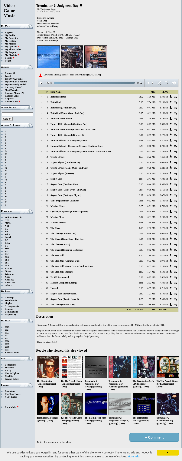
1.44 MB (164, 107)
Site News (9, 367)
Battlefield (55, 102)
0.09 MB (151, 135)
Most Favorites (12, 90)
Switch (8, 237)
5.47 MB (164, 255)
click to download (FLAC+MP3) (85, 74)
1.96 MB (151, 255)
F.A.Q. (8, 370)
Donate (10, 58)
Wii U (8, 234)
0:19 (141, 107)
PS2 (7, 254)
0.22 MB (164, 168)
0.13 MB (151, 151)
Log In (8, 60)
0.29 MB (164, 151)
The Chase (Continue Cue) (63, 233)
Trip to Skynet (57, 157)
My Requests (11, 52)
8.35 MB (164, 304)
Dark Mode (12, 407)
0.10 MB (151, 239)
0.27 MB (164, 129)
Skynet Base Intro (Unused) (63, 293)
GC (6, 228)
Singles (8, 303)
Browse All (10, 73)
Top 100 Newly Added (15, 84)
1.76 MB (164, 206)
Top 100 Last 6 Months (16, 81)
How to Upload (12, 373)
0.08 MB (151, 173)
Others (8, 285)
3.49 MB (164, 293)
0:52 (141, 96)
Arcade (50, 18)
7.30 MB (164, 282)
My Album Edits (13, 49)
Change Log (71, 37)
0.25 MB (164, 173)
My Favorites (11, 38)
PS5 (7, 262)
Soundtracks (11, 300)
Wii (6, 231)
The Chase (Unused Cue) (62, 304)
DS (6, 245)
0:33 (141, 288)
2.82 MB (151, 228)
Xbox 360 (9, 279)
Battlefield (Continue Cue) (63, 107)
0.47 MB (151, 107)
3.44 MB (164, 118)
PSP (7, 265)
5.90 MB (164, 299)
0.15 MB (151, 211)
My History (10, 41)
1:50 (141, 157)
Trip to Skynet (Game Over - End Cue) (69, 168)
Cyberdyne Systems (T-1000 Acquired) (69, 211)
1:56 (141, 304)
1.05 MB (164, 162)
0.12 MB (151, 129)
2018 (7, 347)
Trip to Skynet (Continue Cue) (65, 162)
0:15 (141, 162)
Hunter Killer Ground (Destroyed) (67, 135)
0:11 (141, 200)
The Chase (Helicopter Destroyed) (66, 250)
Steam (8, 271)
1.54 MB (151, 271)
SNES (8, 223)
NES (7, 220)
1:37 (141, 178)
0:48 (141, 118)
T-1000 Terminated (59, 277)
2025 (7, 327)
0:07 (141, 189)
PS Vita (8, 268)
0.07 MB (151, 266)
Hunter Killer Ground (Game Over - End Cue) (73, 129)
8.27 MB (164, 228)
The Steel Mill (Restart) (61, 271)
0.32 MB (151, 200)
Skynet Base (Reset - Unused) (64, 299)
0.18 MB (151, 189)
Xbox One (10, 282)
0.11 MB (151, 113)
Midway (55, 23)
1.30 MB (151, 96)
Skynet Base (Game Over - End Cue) (68, 189)
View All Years (12, 352)
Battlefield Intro (58, 96)
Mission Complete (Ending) (63, 282)
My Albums (10, 43)
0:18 (141, 184)
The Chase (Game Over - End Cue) (67, 239)
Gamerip (53, 40)
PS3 (7, 257)
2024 (7, 330)
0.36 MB (151, 162)
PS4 (7, 260)
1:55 (141, 228)
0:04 (141, 135)
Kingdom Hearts (13, 394)
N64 (7, 226)
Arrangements (12, 306)
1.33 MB (164, 184)
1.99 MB (151, 299)
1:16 (141, 255)
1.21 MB (151, 293)
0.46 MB (164, 211)
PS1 (7, 251)
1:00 (141, 271)
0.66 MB (164, 124)
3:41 (141, 140)
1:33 (141, 222)
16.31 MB (163, 140)
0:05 (141, 113)
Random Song (11, 96)
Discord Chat (12, 101)
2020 (7, 341)
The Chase (55, 228)
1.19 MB (151, 118)
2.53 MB (151, 282)
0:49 (141, 293)
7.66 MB (164, 157)
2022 (7, 335)
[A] (22, 93)
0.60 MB (151, 146)
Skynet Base (56, 178)
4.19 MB (164, 271)
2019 (7, 344)
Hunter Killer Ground (61, 118)
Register (9, 32)
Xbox (7, 277)
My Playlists (12, 55)
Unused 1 (55, 288)
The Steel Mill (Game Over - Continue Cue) (71, 266)
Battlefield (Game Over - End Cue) (67, 113)
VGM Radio (11, 397)
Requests (9, 98)
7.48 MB (164, 244)
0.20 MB (164, 217)
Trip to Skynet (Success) (62, 173)
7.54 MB (151, 102)
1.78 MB (164, 146)
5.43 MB (151, 140)
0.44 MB (151, 184)
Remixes (9, 309)
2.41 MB (151, 178)
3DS (7, 248)
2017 (7, 349)
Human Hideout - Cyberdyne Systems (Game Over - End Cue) (80, 151)
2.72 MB (151, 157)
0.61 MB (151, 206)
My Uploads (12, 46)
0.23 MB (151, 124)
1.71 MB (164, 288)
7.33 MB (164, 178)
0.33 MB (151, 261)
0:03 (141, 173)
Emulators (10, 391)
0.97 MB (164, 261)
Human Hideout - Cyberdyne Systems (68, 140)
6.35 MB (164, 222)
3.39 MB (164, 96)
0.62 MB (164, 277)
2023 (7, 332)
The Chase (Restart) (60, 244)
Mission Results (58, 222)
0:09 (141, 124)
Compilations (11, 311)
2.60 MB (151, 244)
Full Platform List (13, 217)
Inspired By (10, 314)
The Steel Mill (57, 255)
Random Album (12, 93)
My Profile (10, 35)
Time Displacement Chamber (64, 200)
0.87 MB (151, 288)
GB (6, 240)
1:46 (141, 244)
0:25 (141, 146)
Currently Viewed (13, 87)
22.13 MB (163, 102)
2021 (7, 338)
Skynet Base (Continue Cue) (64, 184)
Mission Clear (57, 217)
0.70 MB (164, 200)
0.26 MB (164, 113)
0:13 (141, 261)
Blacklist (9, 376)
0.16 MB (151, 195)
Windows (9, 274)
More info (133, 456)
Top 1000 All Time (13, 79)
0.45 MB (164, 189)
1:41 (141, 282)
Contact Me (10, 364)
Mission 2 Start (57, 206)
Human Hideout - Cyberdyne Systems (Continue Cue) (76, 146)
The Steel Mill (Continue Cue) (65, 261)
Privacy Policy (12, 379)
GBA (7, 243)
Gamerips (10, 297)
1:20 (141, 299)
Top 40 (8, 76)
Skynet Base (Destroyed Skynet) (65, 195)
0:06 (141, 151)
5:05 (141, 102)
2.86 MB (151, 304)
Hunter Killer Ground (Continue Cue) (68, 124)
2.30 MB (151, 222)
